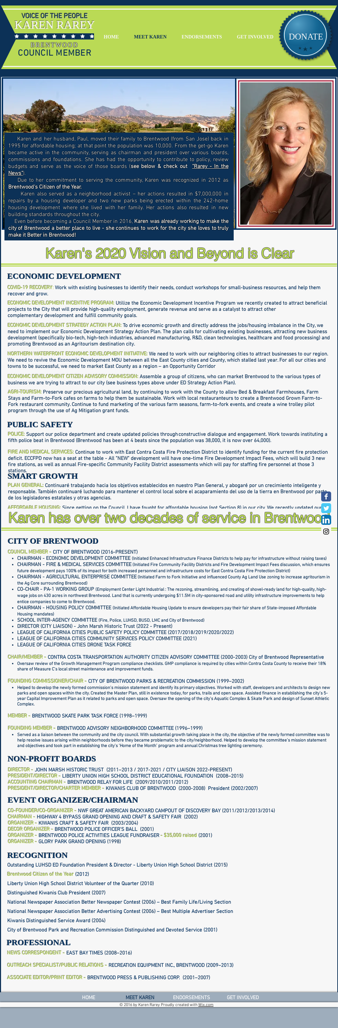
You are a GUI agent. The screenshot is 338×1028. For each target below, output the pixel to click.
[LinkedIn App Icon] (326, 520)
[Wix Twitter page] (326, 508)
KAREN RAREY (54, 25)
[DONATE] (306, 36)
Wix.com (205, 1005)
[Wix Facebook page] (326, 496)
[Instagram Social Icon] (326, 531)
